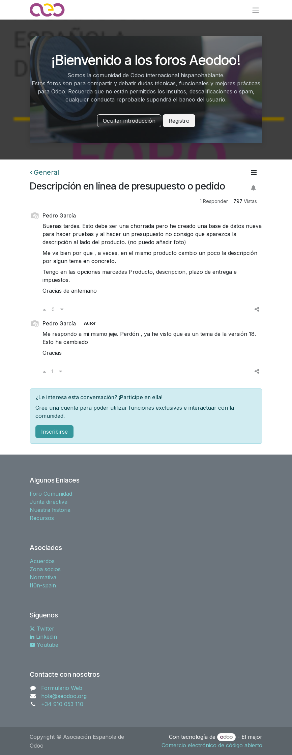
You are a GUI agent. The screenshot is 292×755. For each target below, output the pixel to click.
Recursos (42, 518)
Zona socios (45, 569)
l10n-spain (43, 585)
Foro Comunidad (51, 493)
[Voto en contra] (61, 309)
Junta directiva (48, 501)
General (44, 172)
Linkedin (43, 636)
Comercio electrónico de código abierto (212, 745)
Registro (179, 120)
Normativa (43, 577)
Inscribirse (54, 431)
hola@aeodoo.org (64, 696)
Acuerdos (42, 561)
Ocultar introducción (129, 120)
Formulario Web (61, 688)
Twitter (42, 628)
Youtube (44, 644)
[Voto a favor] (44, 309)
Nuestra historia (50, 509)
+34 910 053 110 (62, 704)
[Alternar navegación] (255, 10)
